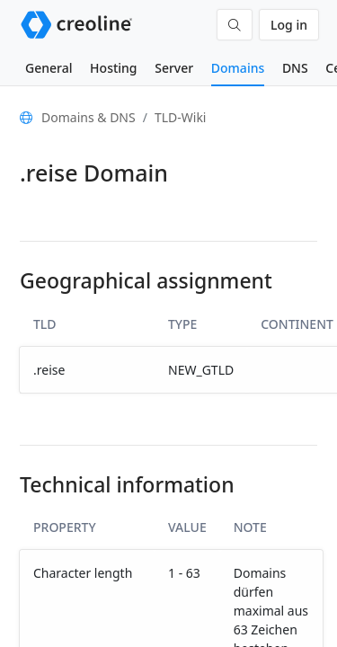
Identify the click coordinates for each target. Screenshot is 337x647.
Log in (288, 24)
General (48, 67)
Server (174, 67)
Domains (237, 67)
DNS (295, 67)
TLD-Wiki (181, 117)
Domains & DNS (88, 117)
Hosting (113, 67)
